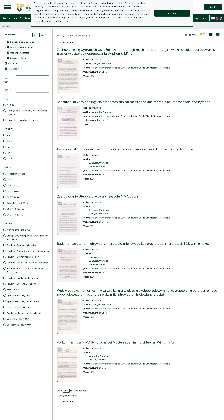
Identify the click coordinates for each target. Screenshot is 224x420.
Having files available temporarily (23, 120)
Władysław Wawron (101, 63)
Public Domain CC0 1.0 (18, 203)
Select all (44, 35)
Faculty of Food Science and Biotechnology (27, 262)
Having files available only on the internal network (27, 112)
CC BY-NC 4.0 (13, 185)
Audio (9, 135)
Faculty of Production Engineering (23, 277)
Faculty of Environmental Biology (23, 256)
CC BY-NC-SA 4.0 (15, 214)
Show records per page (72, 391)
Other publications (20, 52)
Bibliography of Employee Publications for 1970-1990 (27, 237)
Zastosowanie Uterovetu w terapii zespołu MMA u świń (98, 196)
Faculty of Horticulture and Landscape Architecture (25, 270)
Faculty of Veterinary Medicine (21, 283)
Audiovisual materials (21, 47)
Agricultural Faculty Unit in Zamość (23, 301)
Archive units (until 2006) (19, 229)
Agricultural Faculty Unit (18, 295)
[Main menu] (7, 7)
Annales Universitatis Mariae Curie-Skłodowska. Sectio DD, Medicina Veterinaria (131, 67)
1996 (92, 75)
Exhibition (12, 63)
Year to (7, 89)
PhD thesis (13, 68)
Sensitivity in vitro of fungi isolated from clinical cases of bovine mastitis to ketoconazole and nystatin (134, 102)
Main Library (13, 289)
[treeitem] (26, 42)
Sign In (213, 7)
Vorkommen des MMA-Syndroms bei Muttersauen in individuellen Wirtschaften (117, 342)
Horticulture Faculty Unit (19, 307)
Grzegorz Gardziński (99, 210)
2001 (92, 124)
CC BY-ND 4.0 (13, 191)
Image (10, 146)
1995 (92, 371)
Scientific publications (22, 41)
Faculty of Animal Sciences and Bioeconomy (28, 250)
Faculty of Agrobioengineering (21, 245)
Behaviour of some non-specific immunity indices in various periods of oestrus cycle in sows (126, 149)
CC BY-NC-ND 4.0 (15, 208)
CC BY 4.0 (11, 179)
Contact (204, 18)
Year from (5, 80)
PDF (9, 152)
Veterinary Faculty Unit (18, 318)
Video (9, 141)
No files (10, 104)
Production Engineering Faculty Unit (24, 313)
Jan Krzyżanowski (97, 359)
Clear (36, 35)
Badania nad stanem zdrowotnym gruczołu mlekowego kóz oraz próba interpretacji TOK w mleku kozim (135, 243)
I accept (172, 13)
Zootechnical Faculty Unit (19, 324)
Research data (18, 58)
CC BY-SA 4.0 (13, 197)
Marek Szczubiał (97, 166)
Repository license (16, 173)
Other (10, 158)
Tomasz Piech (96, 257)
